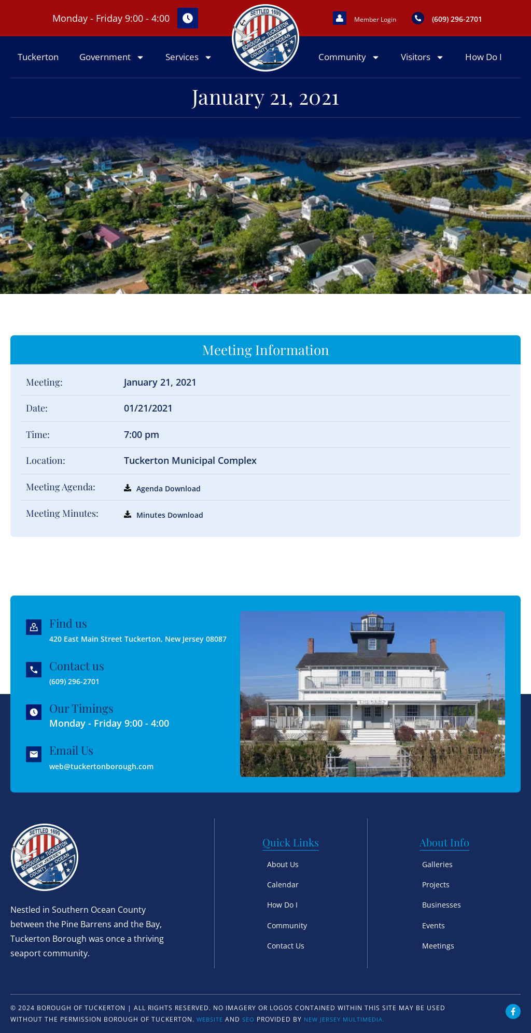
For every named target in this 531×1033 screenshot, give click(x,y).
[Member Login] (343, 24)
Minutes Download (178, 526)
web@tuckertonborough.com (119, 770)
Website (211, 1019)
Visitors (422, 69)
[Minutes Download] (127, 526)
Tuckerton (38, 69)
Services (189, 69)
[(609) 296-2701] (447, 24)
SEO (252, 1019)
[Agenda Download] (127, 500)
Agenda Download (176, 500)
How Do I (483, 69)
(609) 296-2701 (86, 685)
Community (349, 69)
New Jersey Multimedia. (352, 1019)
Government (112, 69)
